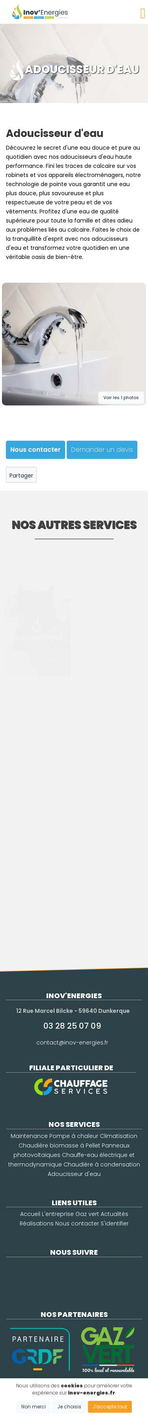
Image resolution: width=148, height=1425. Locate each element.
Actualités (114, 1214)
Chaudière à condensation (102, 1164)
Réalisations (37, 1223)
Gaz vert (87, 1214)
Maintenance (29, 1136)
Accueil (30, 1214)
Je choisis (69, 1406)
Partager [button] (21, 473)
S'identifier (115, 1223)
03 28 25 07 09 (72, 1025)
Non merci (33, 1406)
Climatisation (118, 1136)
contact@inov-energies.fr (72, 1042)
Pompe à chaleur (73, 1136)
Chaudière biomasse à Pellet (59, 1145)
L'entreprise (58, 1214)
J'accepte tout (110, 1406)
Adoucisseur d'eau (74, 1174)
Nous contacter (77, 1223)
